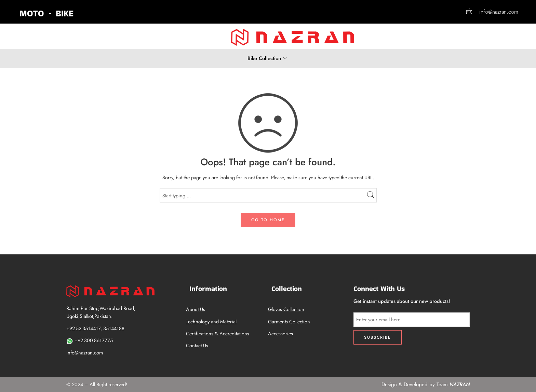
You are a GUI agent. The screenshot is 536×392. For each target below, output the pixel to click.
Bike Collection (267, 58)
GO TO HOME (268, 220)
